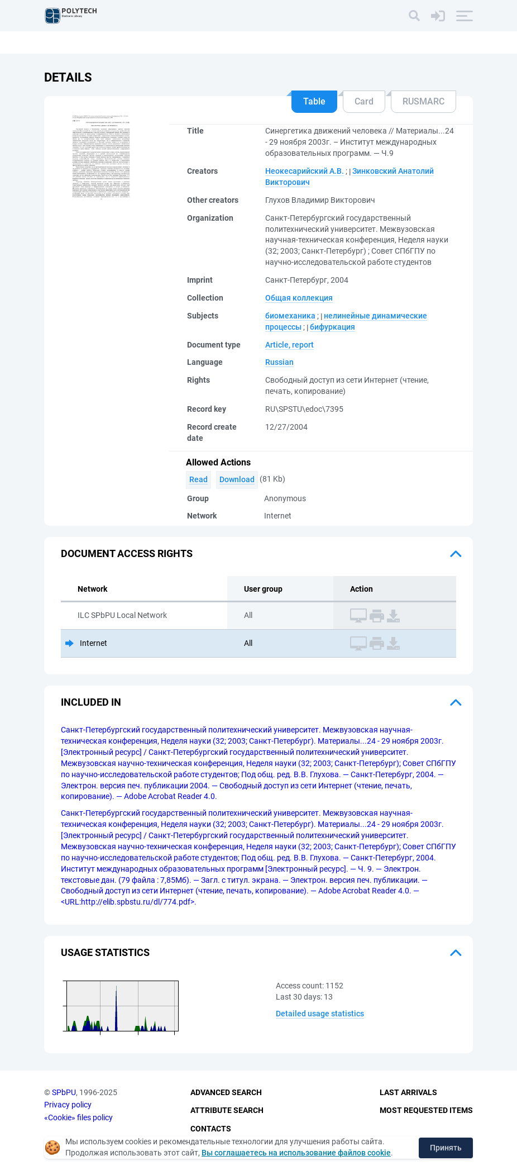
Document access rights (127, 553)
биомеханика (290, 315)
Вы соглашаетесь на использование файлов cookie (296, 1152)
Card (364, 101)
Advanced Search (226, 1092)
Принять (446, 1147)
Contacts (210, 1128)
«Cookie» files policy (78, 1117)
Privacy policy (68, 1104)
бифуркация (332, 326)
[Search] (414, 15)
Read (198, 479)
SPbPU (64, 1092)
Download (237, 479)
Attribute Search (227, 1110)
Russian (279, 362)
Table (314, 101)
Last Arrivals (408, 1092)
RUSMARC (423, 101)
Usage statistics (105, 952)
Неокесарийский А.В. (304, 171)
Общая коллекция (299, 297)
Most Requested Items (426, 1110)
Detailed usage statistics (320, 1013)
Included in (91, 702)
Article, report (289, 344)
